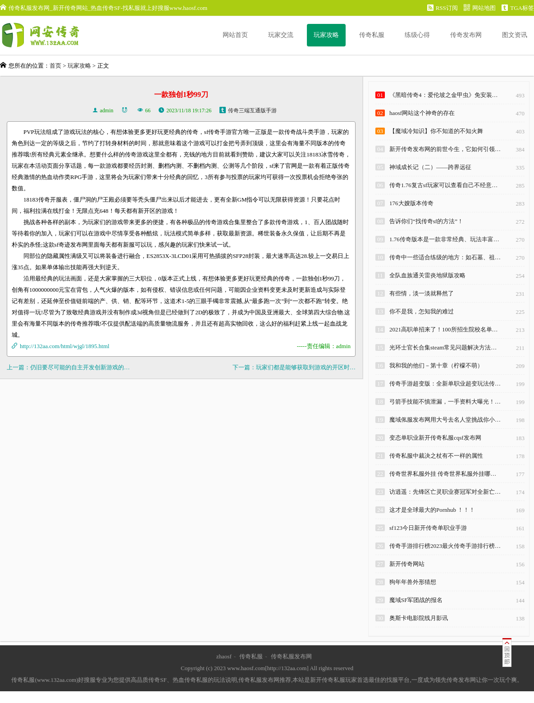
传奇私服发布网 (291, 656)
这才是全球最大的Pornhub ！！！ (432, 509)
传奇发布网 (466, 35)
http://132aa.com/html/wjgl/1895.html (65, 346)
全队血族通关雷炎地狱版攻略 (427, 275)
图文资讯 (514, 35)
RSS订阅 (442, 8)
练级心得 (417, 35)
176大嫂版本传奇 (411, 203)
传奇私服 (371, 35)
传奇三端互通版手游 (252, 110)
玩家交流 (280, 35)
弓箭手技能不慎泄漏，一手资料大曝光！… (445, 401)
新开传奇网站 (406, 564)
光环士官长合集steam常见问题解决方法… (443, 347)
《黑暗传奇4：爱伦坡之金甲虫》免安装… (443, 95)
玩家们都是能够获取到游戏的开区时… (306, 367)
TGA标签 (518, 8)
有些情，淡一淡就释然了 (421, 293)
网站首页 (235, 35)
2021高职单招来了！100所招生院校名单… (443, 329)
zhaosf (224, 656)
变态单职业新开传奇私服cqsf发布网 (435, 437)
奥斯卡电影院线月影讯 (418, 618)
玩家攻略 (326, 35)
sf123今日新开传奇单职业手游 (428, 527)
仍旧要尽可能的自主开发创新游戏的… (80, 367)
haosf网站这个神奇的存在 (422, 113)
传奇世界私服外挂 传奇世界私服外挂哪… (442, 473)
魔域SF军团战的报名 (416, 600)
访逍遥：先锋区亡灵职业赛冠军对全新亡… (445, 491)
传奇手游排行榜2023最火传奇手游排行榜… (445, 545)
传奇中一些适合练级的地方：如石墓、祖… (445, 257)
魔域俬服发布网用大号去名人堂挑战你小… (445, 419)
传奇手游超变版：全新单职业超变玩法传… (445, 383)
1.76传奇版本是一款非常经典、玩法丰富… (444, 239)
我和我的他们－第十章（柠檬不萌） (436, 365)
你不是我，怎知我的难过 (421, 311)
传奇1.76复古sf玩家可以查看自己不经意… (443, 185)
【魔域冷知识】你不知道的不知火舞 (436, 131)
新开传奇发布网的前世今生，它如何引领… (445, 149)
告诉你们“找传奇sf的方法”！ (426, 221)
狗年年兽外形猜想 (412, 582)
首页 (55, 65)
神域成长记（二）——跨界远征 (430, 167)
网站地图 (480, 8)
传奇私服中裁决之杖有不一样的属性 (436, 455)
